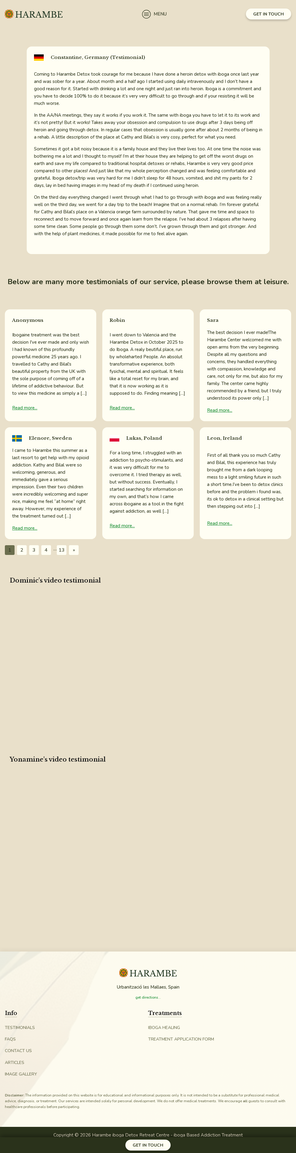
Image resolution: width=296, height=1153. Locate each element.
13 (62, 550)
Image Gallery (21, 1074)
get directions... (148, 997)
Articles (14, 1062)
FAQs (10, 1039)
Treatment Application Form (181, 1039)
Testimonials (20, 1028)
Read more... (24, 408)
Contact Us (18, 1051)
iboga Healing (164, 1028)
